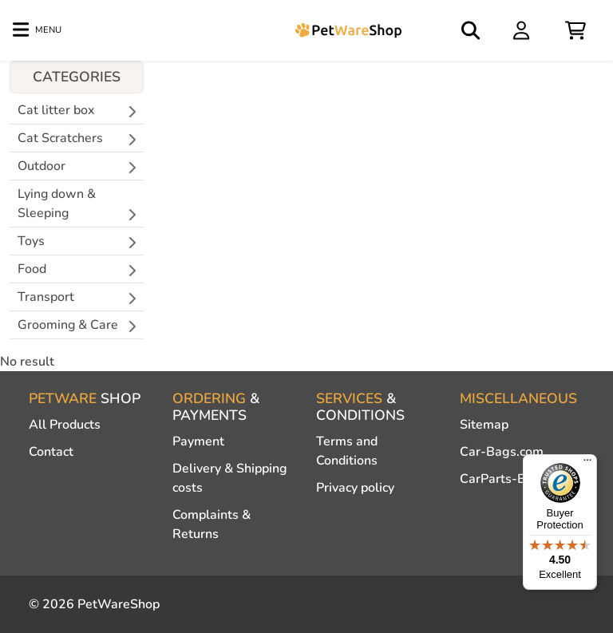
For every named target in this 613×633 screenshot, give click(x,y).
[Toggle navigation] (37, 30)
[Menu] (587, 463)
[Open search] (471, 30)
